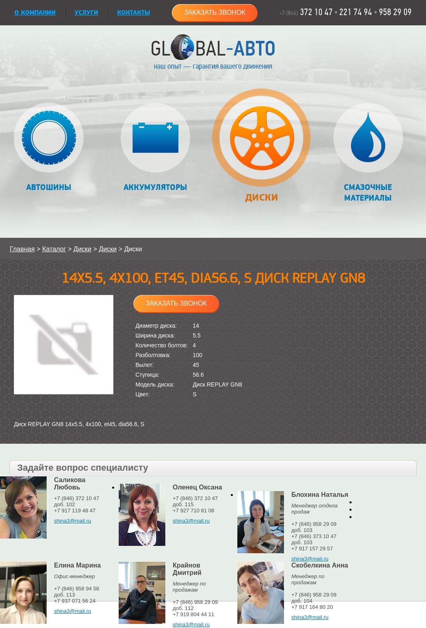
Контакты (133, 13)
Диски (261, 150)
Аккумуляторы (155, 148)
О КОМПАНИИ (35, 13)
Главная (22, 249)
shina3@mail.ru (72, 521)
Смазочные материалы (368, 153)
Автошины (49, 148)
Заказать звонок (215, 12)
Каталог (54, 249)
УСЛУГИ (86, 13)
